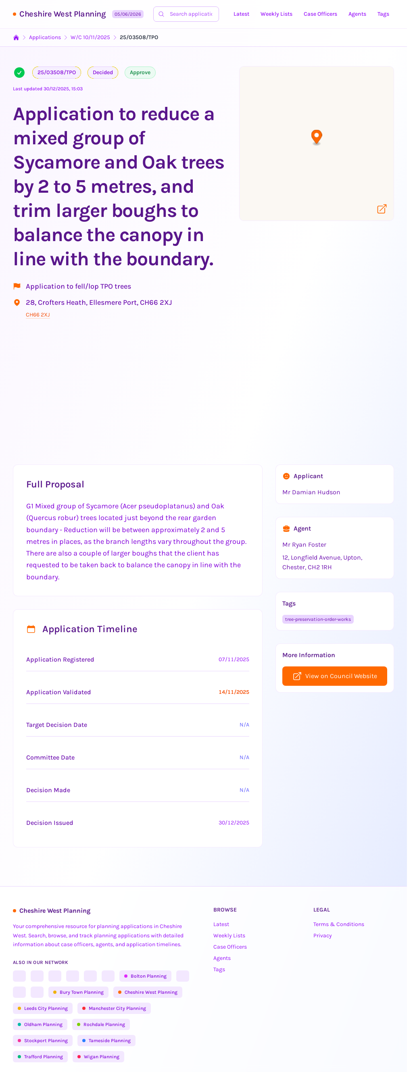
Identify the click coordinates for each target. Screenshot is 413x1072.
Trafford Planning (40, 1057)
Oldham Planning (40, 1024)
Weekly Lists (276, 13)
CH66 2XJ (38, 314)
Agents (357, 13)
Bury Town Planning (78, 992)
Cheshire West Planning (62, 14)
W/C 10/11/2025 (90, 37)
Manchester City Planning (114, 1008)
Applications (45, 37)
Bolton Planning (145, 976)
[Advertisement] (206, 395)
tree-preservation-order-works (318, 619)
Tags (383, 13)
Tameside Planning (106, 1040)
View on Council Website (334, 676)
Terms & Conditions (338, 924)
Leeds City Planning (43, 1008)
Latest (241, 13)
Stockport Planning (43, 1040)
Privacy (322, 935)
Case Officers (320, 13)
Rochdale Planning (101, 1024)
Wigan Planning (98, 1057)
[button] (316, 138)
